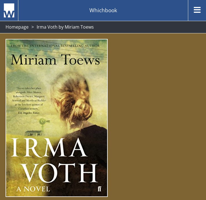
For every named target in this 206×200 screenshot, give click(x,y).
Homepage (17, 27)
